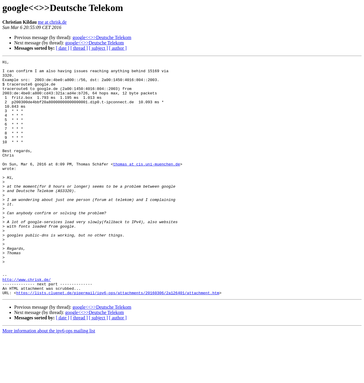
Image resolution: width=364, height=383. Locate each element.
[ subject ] (98, 48)
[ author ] (118, 48)
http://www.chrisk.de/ (26, 323)
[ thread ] (79, 48)
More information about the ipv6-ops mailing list (48, 377)
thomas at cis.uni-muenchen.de (146, 185)
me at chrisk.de (52, 22)
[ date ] (62, 48)
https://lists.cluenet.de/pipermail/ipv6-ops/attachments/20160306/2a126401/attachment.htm (117, 339)
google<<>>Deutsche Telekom (101, 37)
